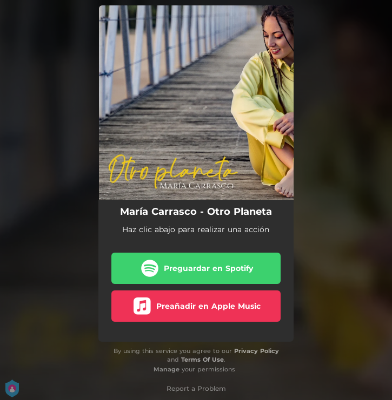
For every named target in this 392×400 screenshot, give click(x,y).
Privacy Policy (256, 351)
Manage (167, 369)
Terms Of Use (202, 359)
